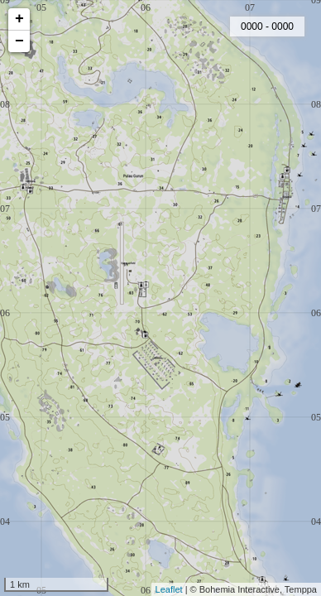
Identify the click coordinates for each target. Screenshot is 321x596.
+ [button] (19, 19)
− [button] (19, 41)
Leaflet (169, 589)
